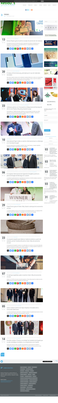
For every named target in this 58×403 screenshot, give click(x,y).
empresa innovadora (21, 304)
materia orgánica (24, 374)
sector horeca (11, 338)
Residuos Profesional (11, 70)
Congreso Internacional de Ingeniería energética (27, 170)
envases (31, 370)
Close (42, 1)
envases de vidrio (21, 337)
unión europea (29, 387)
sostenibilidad (23, 387)
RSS (32, 10)
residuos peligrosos (24, 383)
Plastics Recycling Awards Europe (36, 104)
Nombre (46, 115)
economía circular (18, 203)
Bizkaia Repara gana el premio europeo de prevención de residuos (24, 41)
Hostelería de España (27, 337)
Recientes (50, 138)
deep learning (25, 104)
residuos (39, 138)
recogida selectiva (28, 376)
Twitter (28, 10)
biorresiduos (34, 367)
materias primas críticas (30, 70)
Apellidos (46, 120)
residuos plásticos (32, 383)
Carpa (16, 138)
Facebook (26, 10)
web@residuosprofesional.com (6, 381)
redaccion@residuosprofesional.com (6, 380)
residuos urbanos (24, 385)
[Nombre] (50, 117)
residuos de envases (24, 379)
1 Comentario (15, 237)
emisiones (27, 370)
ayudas (29, 367)
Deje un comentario (16, 71)
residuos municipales (24, 381)
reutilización (30, 385)
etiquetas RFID (23, 203)
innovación (34, 203)
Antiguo (2, 354)
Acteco (16, 304)
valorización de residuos (11, 305)
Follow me (56, 361)
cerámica (16, 236)
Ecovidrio (16, 337)
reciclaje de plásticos (12, 105)
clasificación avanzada (19, 104)
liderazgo (25, 138)
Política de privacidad (38, 395)
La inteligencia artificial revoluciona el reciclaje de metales (53, 197)
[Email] (50, 113)
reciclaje (8, 71)
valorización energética (25, 390)
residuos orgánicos (33, 381)
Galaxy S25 (16, 70)
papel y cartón (29, 138)
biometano (16, 170)
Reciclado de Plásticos (34, 304)
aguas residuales (24, 367)
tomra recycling (19, 105)
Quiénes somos (45, 395)
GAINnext (29, 104)
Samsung (11, 71)
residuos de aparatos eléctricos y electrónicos (29, 378)
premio (41, 70)
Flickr (30, 10)
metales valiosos (36, 70)
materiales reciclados (22, 70)
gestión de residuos (24, 372)
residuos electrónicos (33, 379)
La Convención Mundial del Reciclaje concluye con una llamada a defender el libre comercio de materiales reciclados (53, 150)
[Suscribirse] (47, 130)
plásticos (29, 374)
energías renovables (38, 170)
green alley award (29, 203)
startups (12, 204)
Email (45, 110)
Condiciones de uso (53, 395)
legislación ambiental (33, 372)
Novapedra (32, 236)
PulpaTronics (9, 204)
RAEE (34, 374)
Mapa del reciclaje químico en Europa (53, 161)
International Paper (20, 138)
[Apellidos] (50, 122)
